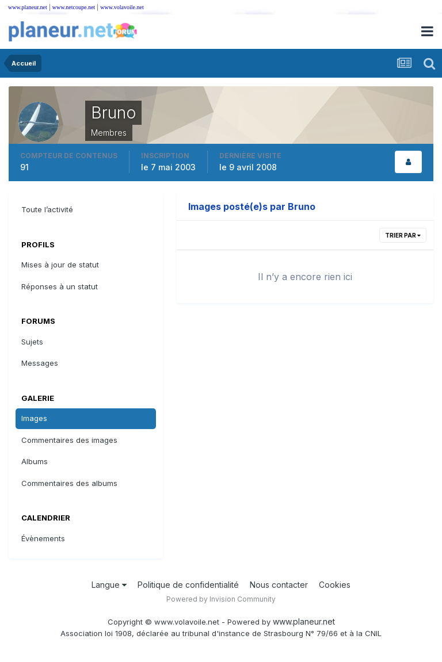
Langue (109, 585)
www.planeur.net (27, 7)
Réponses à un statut (59, 286)
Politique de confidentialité (188, 585)
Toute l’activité (47, 209)
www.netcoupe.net (73, 7)
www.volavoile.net (121, 7)
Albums (34, 461)
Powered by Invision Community (221, 599)
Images (34, 418)
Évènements (43, 538)
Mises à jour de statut (60, 264)
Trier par (403, 235)
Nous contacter (279, 585)
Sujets (32, 341)
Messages (39, 363)
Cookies (334, 585)
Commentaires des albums (69, 483)
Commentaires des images (69, 440)
